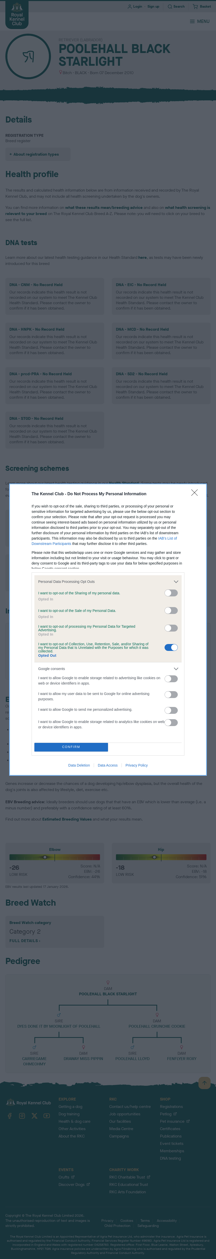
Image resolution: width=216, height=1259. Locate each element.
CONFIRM (71, 747)
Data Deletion (79, 765)
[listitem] (108, 581)
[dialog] (108, 629)
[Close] (196, 494)
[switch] (171, 593)
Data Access (108, 765)
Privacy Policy (137, 765)
